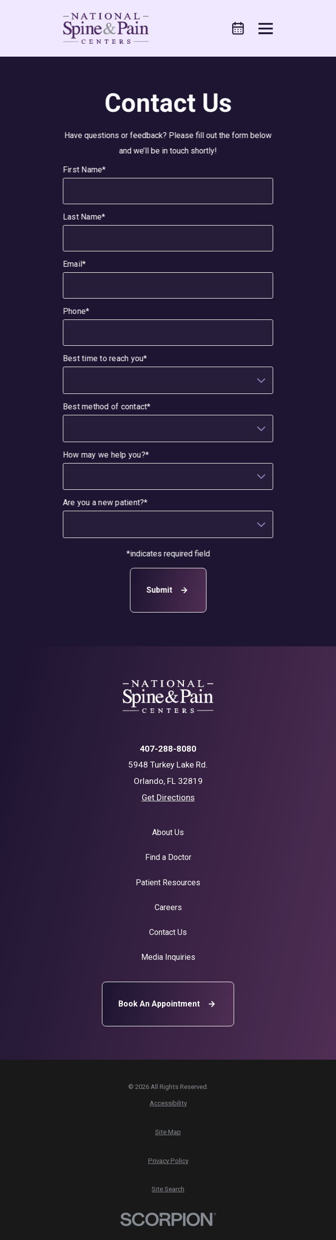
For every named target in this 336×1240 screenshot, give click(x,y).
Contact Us (168, 932)
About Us (168, 832)
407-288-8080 (168, 749)
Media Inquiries (168, 957)
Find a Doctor (168, 857)
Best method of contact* (107, 406)
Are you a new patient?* (105, 502)
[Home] (106, 28)
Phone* (76, 311)
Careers (168, 907)
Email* (74, 264)
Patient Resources (168, 882)
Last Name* (84, 217)
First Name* (84, 169)
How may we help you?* (106, 455)
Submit (168, 590)
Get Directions (168, 797)
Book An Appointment (168, 1004)
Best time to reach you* (105, 358)
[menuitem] (168, 1103)
